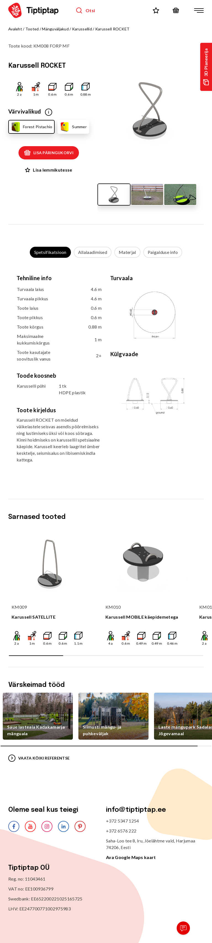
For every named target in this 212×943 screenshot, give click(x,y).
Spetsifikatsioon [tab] (50, 252)
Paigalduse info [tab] (163, 252)
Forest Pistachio (31, 127)
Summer (73, 126)
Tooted (32, 29)
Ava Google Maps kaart (131, 857)
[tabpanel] (106, 373)
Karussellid (82, 29)
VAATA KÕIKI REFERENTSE (39, 758)
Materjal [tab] (127, 252)
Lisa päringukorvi (48, 152)
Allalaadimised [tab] (92, 252)
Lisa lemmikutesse (48, 169)
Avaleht (15, 29)
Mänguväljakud (55, 29)
